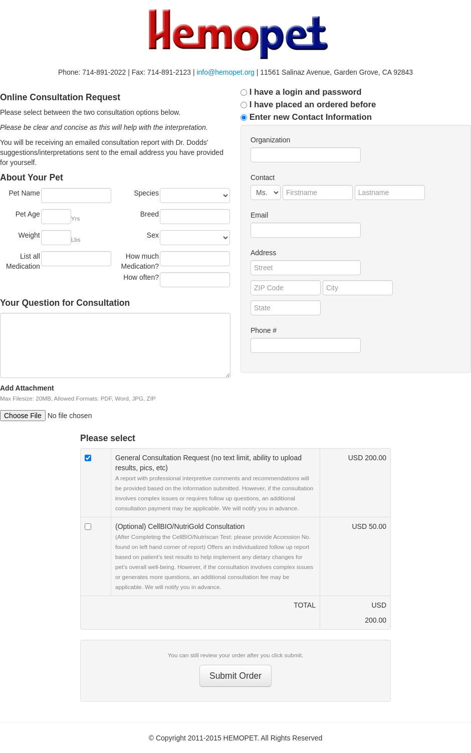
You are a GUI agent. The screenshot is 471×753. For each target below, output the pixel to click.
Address (263, 253)
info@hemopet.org (225, 72)
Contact (263, 177)
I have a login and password (301, 92)
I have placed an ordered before (308, 104)
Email (259, 215)
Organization (270, 140)
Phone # (264, 330)
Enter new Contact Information (306, 117)
